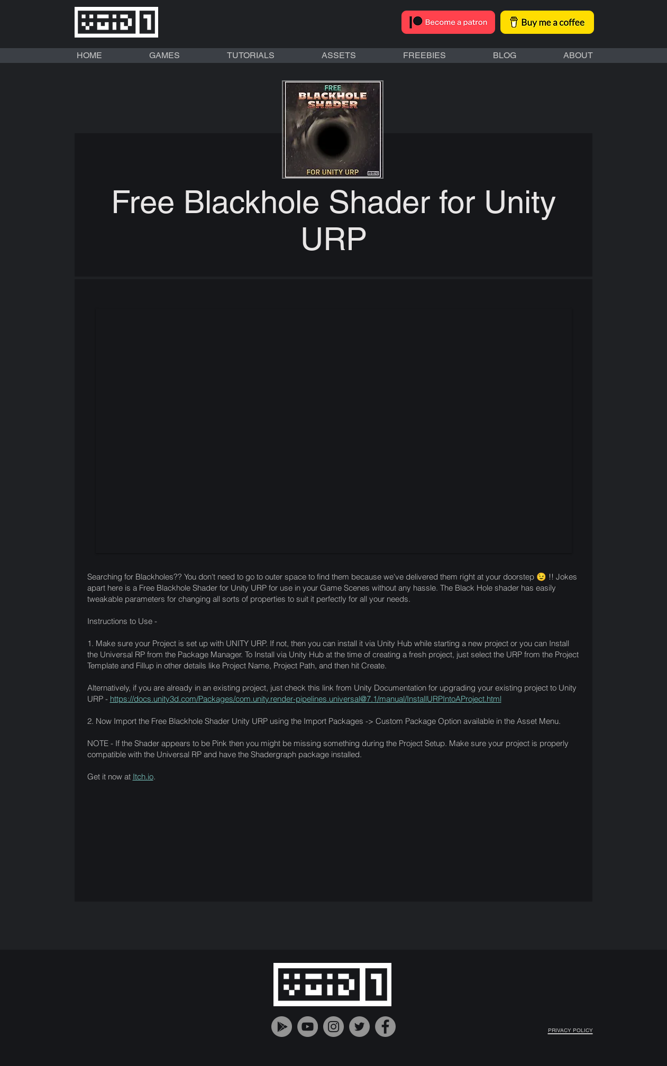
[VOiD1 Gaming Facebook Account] (385, 1026)
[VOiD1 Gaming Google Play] (281, 1026)
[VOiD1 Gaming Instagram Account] (333, 1026)
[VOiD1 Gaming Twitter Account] (359, 1026)
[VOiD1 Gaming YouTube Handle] (307, 1026)
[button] (334, 431)
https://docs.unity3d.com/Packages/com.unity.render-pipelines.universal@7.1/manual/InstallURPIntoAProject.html (305, 699)
